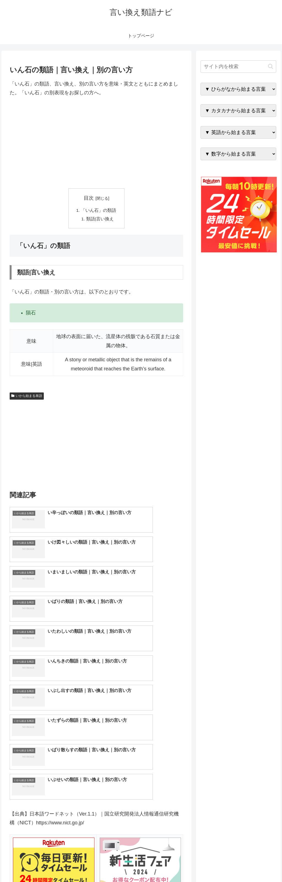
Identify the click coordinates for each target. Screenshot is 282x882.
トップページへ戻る (215, 865)
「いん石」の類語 (98, 210)
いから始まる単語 (26, 397)
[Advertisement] (96, 142)
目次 (89, 198)
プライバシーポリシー (257, 865)
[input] (238, 66)
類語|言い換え (100, 219)
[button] (270, 66)
